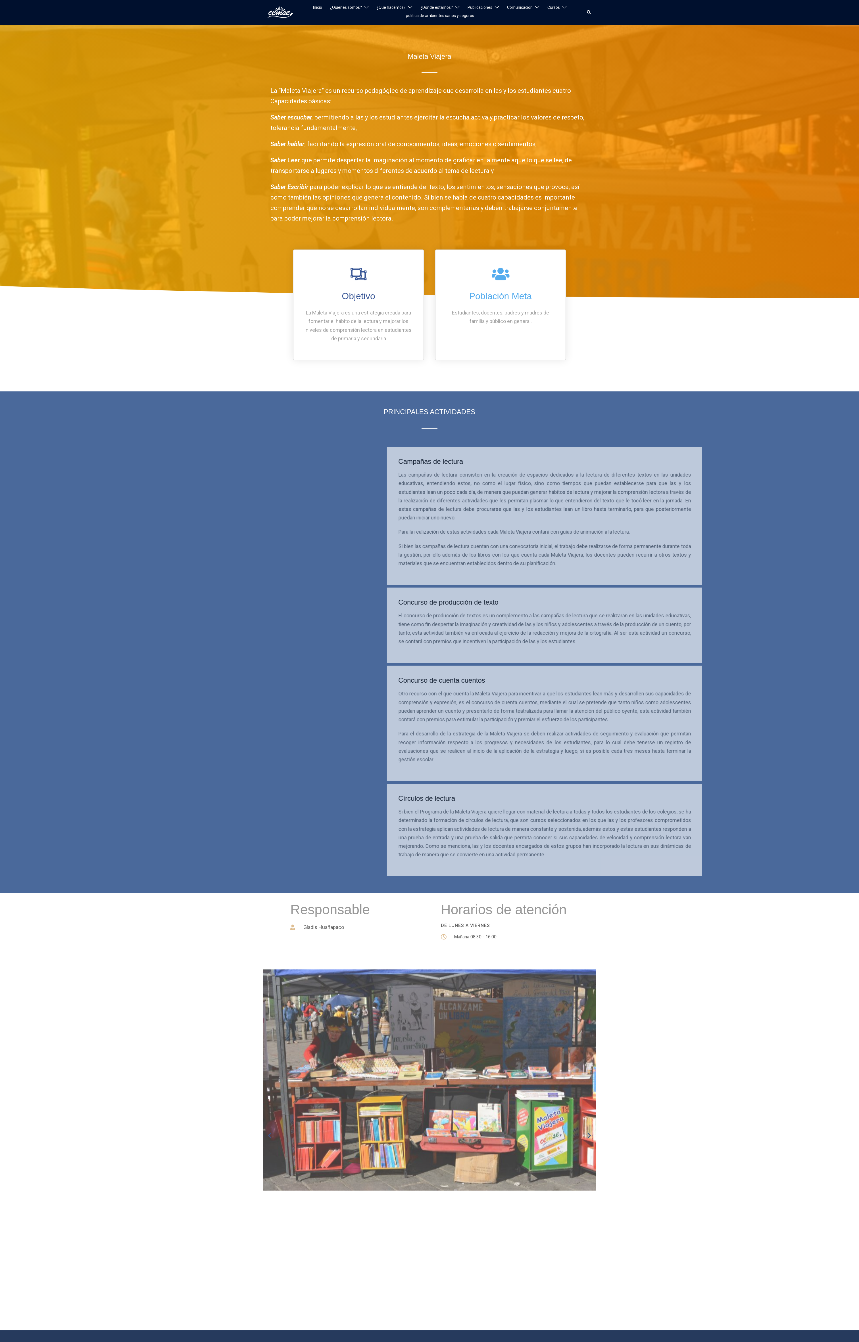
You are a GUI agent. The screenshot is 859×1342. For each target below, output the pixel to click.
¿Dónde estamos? (436, 7)
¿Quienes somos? (346, 7)
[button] (589, 12)
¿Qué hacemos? (391, 7)
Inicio (317, 7)
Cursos (553, 7)
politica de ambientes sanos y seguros (440, 15)
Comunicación (520, 7)
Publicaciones (480, 7)
